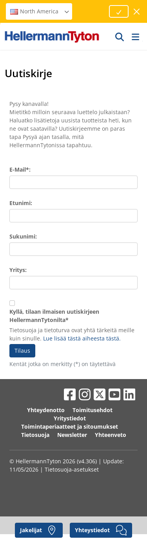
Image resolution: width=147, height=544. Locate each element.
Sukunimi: (23, 236)
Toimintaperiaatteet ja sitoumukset (69, 426)
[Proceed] (119, 11)
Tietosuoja (35, 435)
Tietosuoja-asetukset (72, 469)
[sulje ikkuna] (137, 11)
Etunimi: (20, 203)
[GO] (120, 36)
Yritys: (18, 270)
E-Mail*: (20, 169)
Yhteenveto (110, 435)
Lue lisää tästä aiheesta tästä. (82, 338)
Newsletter (72, 435)
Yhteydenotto (46, 410)
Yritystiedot (70, 418)
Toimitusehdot (93, 410)
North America (40, 11)
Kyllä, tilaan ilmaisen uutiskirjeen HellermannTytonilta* (54, 316)
